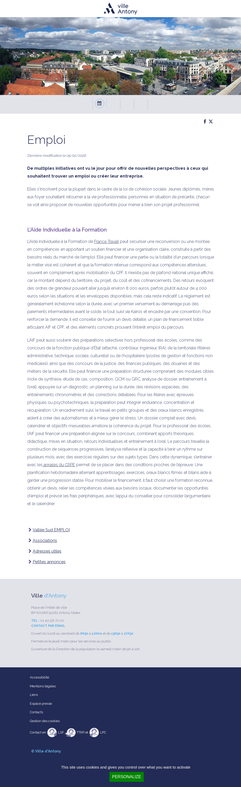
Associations (45, 540)
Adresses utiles (47, 551)
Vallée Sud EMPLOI (51, 529)
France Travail (106, 241)
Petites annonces (49, 561)
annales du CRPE (59, 464)
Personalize (126, 777)
